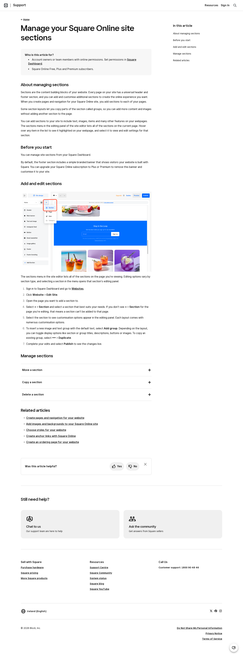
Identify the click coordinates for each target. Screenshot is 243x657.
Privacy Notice (214, 633)
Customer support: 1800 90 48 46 (179, 567)
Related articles (181, 60)
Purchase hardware (32, 567)
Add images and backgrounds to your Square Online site (62, 424)
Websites (78, 288)
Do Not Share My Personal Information (199, 628)
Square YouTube (99, 589)
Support (19, 5)
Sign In (225, 5)
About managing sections (186, 33)
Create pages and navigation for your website (55, 417)
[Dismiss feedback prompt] (145, 464)
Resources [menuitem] (211, 5)
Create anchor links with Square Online (51, 436)
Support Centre (99, 567)
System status (98, 578)
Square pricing (29, 573)
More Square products (34, 578)
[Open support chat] (234, 648)
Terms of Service (212, 638)
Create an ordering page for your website (52, 442)
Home (26, 19)
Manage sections (182, 53)
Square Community (101, 573)
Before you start (181, 40)
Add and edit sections (184, 47)
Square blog (97, 583)
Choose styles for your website (46, 430)
